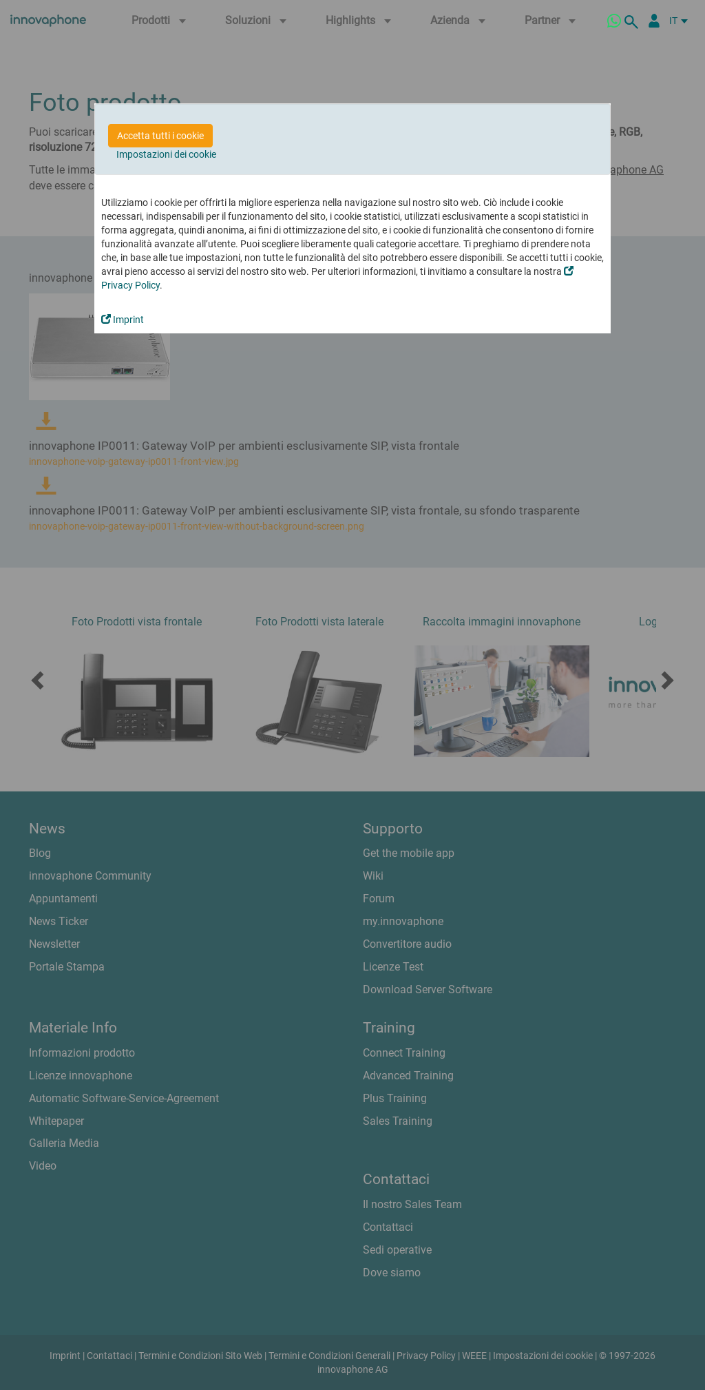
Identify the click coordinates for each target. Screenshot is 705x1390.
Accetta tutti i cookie (160, 135)
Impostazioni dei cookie (166, 154)
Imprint (122, 319)
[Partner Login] (654, 20)
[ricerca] (633, 20)
